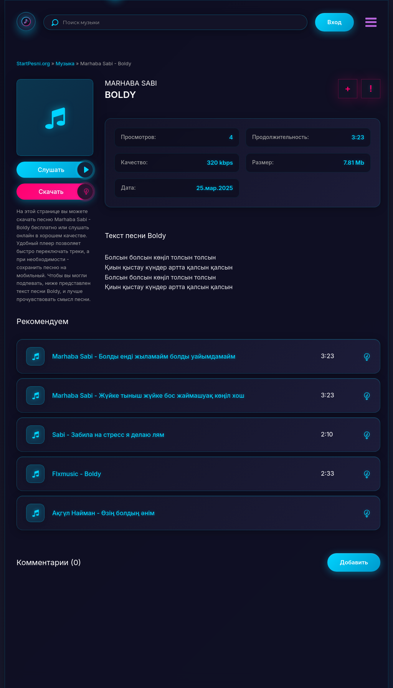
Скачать (65, 192)
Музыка (65, 63)
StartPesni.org (33, 63)
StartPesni (26, 21)
